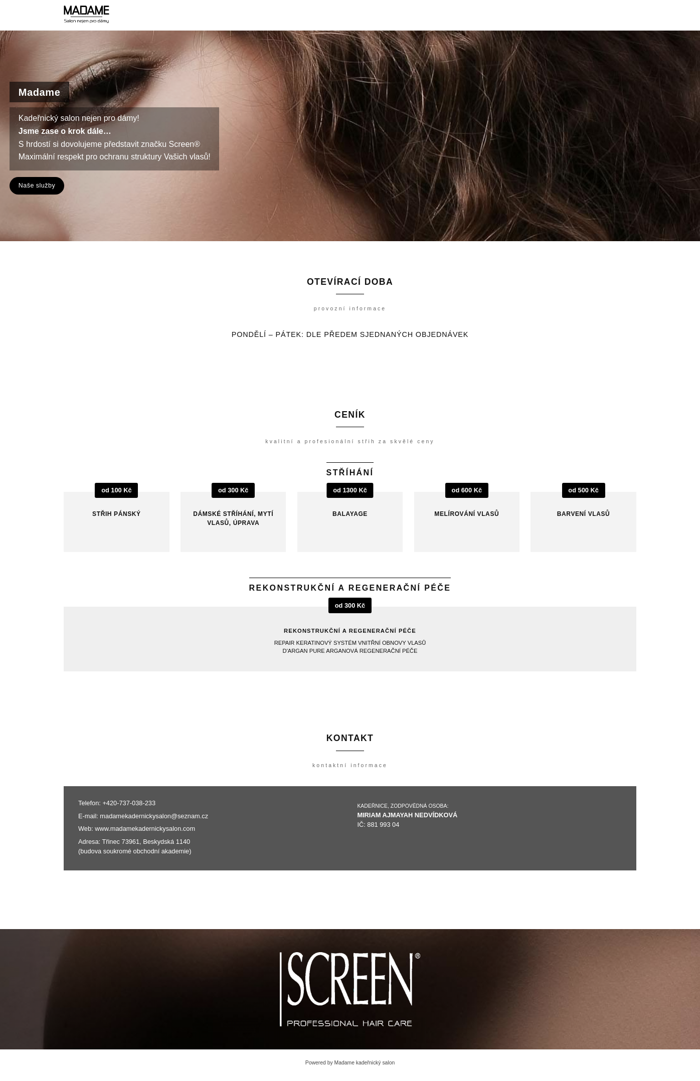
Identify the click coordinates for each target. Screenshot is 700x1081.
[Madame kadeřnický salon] (86, 15)
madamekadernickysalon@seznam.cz (154, 816)
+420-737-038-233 (128, 803)
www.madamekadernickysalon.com (145, 828)
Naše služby (37, 185)
